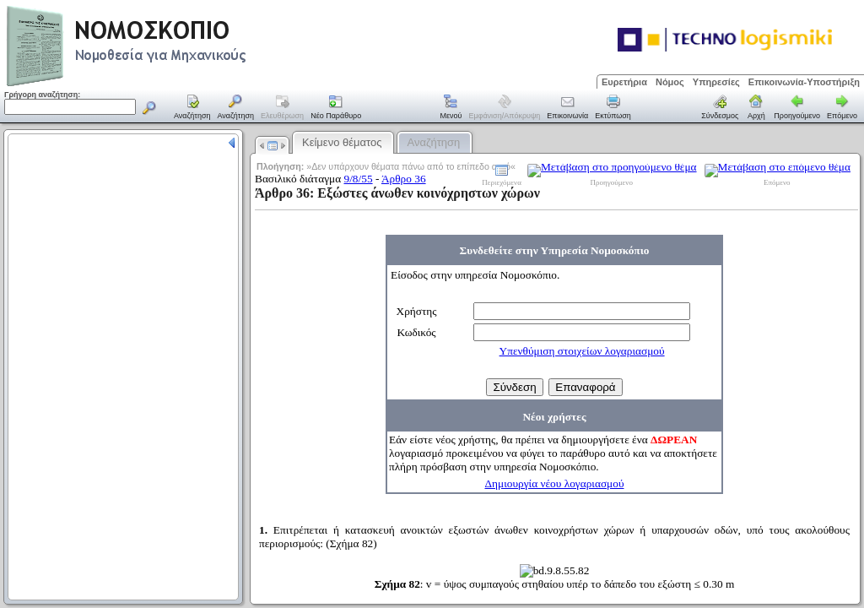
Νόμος (670, 82)
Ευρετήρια (624, 82)
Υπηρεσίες (716, 82)
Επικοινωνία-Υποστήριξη (804, 82)
